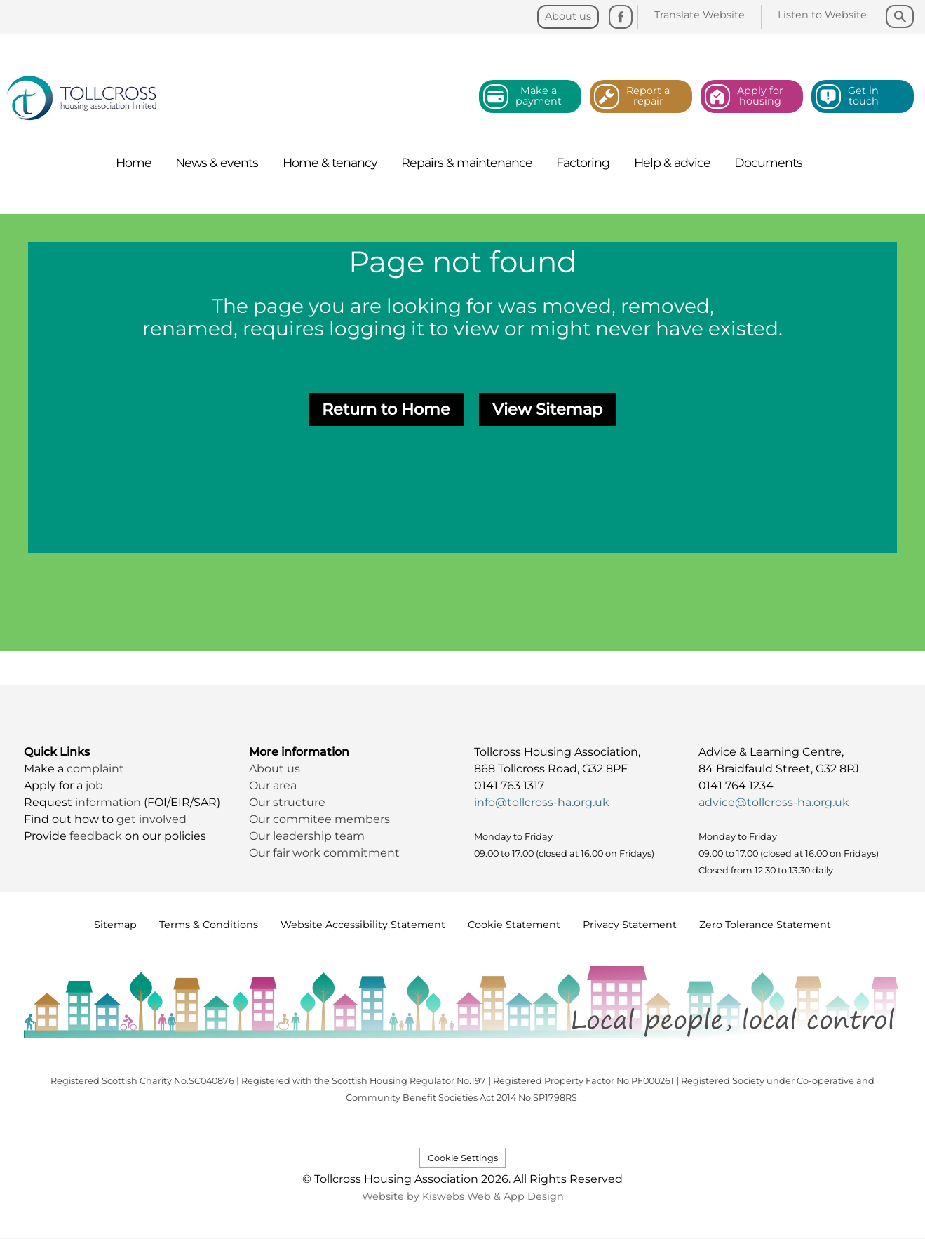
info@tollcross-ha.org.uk (541, 802)
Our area (273, 785)
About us (274, 768)
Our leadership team (307, 836)
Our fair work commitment (326, 852)
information (109, 802)
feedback (97, 836)
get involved (151, 819)
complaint (95, 768)
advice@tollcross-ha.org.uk (773, 802)
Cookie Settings (463, 1158)
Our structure (288, 802)
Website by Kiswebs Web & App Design (463, 1196)
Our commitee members (319, 819)
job (94, 785)
